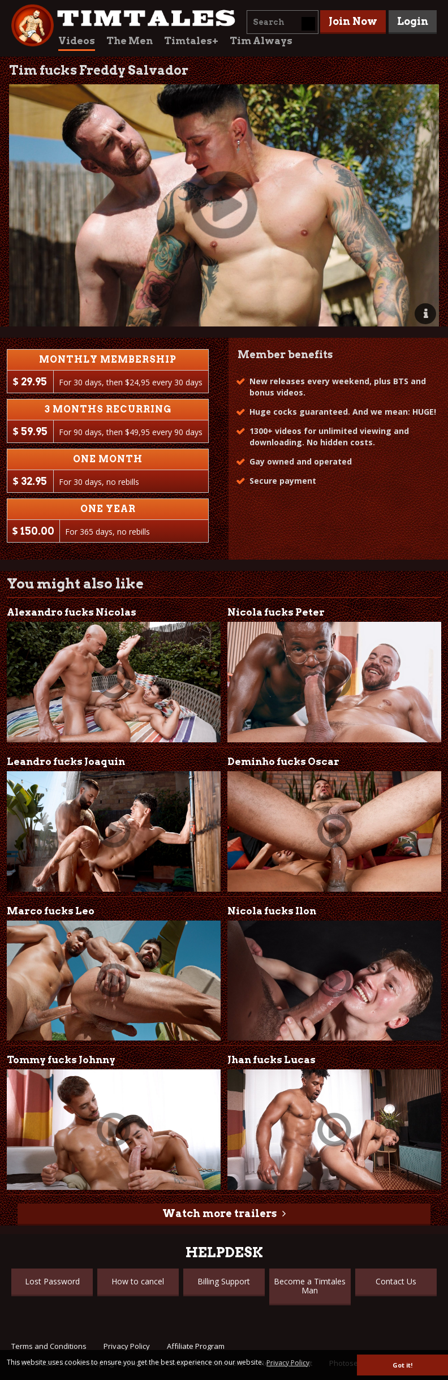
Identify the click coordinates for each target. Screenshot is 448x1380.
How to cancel (137, 1281)
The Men (129, 40)
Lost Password (52, 1281)
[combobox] (282, 22)
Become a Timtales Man (310, 1286)
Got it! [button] (402, 1365)
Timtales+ (191, 40)
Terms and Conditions (49, 1346)
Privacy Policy (127, 1346)
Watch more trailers (219, 1213)
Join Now (353, 21)
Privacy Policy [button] (287, 1363)
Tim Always (261, 40)
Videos (76, 40)
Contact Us (396, 1281)
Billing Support (223, 1281)
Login (412, 21)
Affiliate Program (196, 1346)
